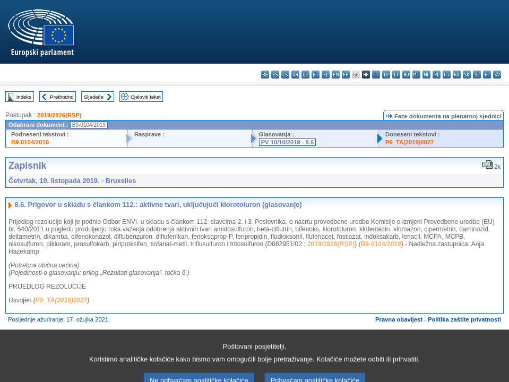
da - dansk (295, 75)
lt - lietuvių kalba (396, 75)
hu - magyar (406, 75)
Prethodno (61, 97)
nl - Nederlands (426, 75)
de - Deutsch (305, 75)
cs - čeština (285, 75)
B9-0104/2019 (30, 142)
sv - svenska (497, 75)
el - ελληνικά (326, 75)
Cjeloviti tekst (146, 97)
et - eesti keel (316, 75)
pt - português (447, 75)
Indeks (23, 97)
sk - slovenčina (467, 75)
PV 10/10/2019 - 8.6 (287, 142)
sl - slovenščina (477, 75)
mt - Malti (416, 75)
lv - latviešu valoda (386, 75)
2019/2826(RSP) (59, 115)
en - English (336, 75)
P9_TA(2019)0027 (409, 142)
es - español (275, 75)
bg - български (265, 75)
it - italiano (376, 75)
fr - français (346, 75)
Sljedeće (93, 97)
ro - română (457, 75)
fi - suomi (487, 75)
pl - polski (437, 75)
